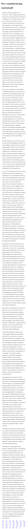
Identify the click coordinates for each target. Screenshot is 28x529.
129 (3, 520)
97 (9, 525)
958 (17, 525)
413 (3, 527)
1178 (6, 525)
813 (9, 522)
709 (13, 520)
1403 (17, 520)
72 (19, 527)
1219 (7, 524)
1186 (24, 522)
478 (6, 520)
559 (3, 522)
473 (3, 525)
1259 (13, 522)
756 (6, 522)
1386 (24, 525)
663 (21, 524)
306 (20, 525)
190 (10, 524)
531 (3, 524)
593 (24, 520)
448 (13, 527)
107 (16, 527)
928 (6, 527)
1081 (17, 522)
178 (9, 527)
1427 (17, 524)
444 (21, 522)
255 (9, 520)
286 (24, 524)
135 (13, 524)
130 (20, 520)
